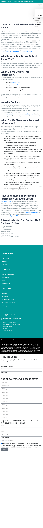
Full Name (3, 426)
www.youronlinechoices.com (26, 114)
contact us (14, 90)
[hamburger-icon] (40, 4)
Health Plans (37, 6)
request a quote (16, 82)
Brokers (39, 22)
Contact (39, 31)
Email (2, 431)
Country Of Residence (7, 367)
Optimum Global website (32, 212)
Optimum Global (6, 201)
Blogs (38, 30)
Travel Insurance (37, 19)
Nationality (4, 372)
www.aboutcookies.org (10, 114)
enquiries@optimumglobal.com (13, 216)
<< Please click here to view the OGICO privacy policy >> (16, 51)
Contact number (5, 437)
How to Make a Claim (37, 26)
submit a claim (16, 85)
